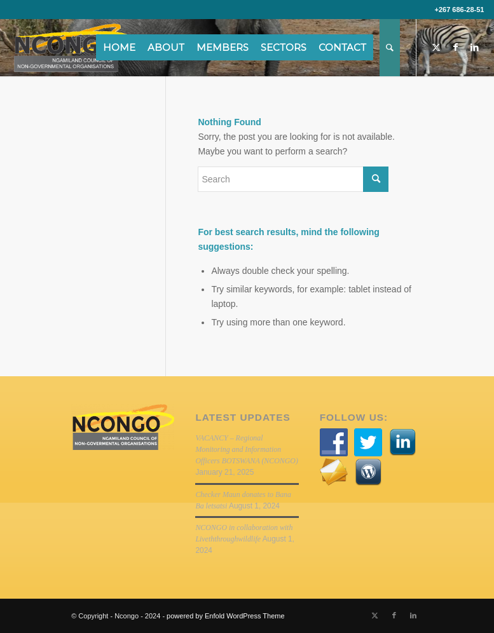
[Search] (390, 47)
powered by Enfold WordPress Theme (225, 616)
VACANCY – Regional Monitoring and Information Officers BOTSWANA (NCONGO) (246, 449)
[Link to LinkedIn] (474, 47)
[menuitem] (123, 47)
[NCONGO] (72, 47)
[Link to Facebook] (455, 47)
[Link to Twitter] (436, 47)
